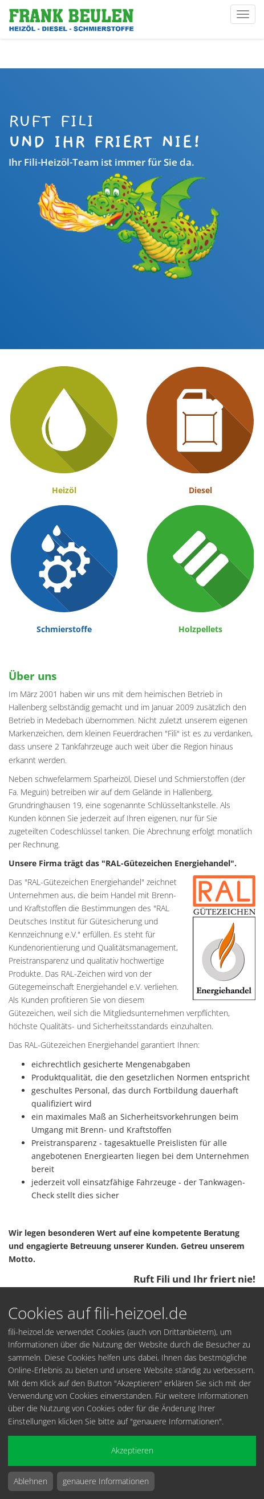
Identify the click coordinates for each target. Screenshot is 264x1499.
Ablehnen (30, 1481)
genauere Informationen (106, 1481)
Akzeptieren (132, 1450)
